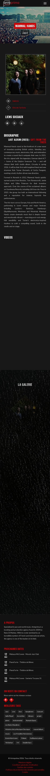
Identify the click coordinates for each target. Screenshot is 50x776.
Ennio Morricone (11, 738)
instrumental (17, 720)
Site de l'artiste (19, 108)
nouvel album (38, 729)
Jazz (6, 712)
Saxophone (29, 712)
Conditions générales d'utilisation (25, 765)
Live (13, 712)
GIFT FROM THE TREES (38, 141)
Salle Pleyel (9, 716)
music (7, 734)
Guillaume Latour (36, 738)
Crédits (25, 772)
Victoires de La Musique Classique (17, 729)
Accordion (21, 716)
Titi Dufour (9, 743)
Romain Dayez (31, 720)
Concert (40, 712)
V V (18, 743)
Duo (20, 712)
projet (39, 716)
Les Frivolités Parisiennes (22, 734)
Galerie (15, 101)
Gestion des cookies (25, 767)
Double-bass (27, 743)
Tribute (23, 738)
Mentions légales (25, 762)
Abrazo (30, 716)
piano (7, 720)
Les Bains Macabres (12, 725)
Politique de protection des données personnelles (25, 770)
